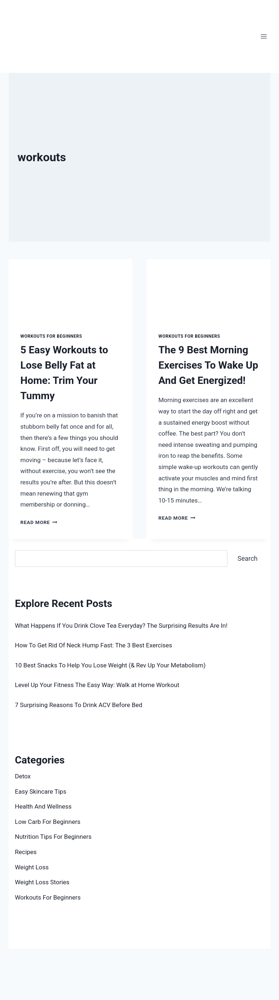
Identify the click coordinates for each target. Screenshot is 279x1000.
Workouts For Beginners (51, 336)
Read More (38, 522)
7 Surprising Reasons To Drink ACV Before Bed (78, 705)
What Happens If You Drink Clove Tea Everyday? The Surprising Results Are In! (121, 625)
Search (24, 544)
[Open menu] (263, 36)
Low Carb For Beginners (47, 821)
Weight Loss (32, 867)
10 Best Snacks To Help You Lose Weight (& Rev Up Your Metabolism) (110, 665)
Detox (23, 776)
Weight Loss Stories (42, 882)
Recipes (26, 852)
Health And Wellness (43, 806)
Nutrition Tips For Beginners (53, 836)
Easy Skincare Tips (40, 791)
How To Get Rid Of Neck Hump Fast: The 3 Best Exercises (93, 645)
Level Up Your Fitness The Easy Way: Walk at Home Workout (98, 685)
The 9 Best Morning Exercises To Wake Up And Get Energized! (208, 365)
